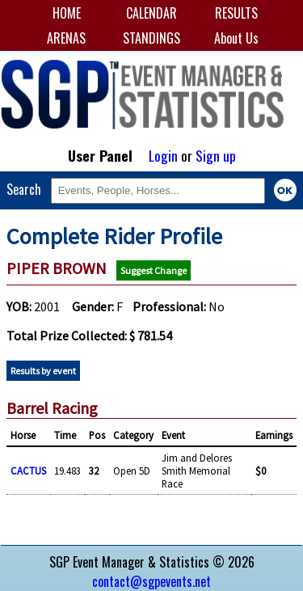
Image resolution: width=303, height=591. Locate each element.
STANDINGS (151, 38)
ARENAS (66, 38)
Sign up (216, 155)
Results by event (43, 371)
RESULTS (236, 13)
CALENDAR (151, 13)
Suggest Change (153, 270)
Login (163, 155)
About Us (236, 38)
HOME (67, 13)
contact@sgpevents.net (151, 581)
